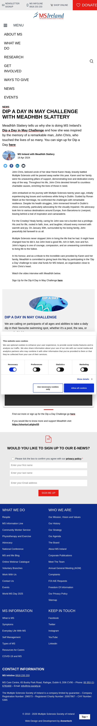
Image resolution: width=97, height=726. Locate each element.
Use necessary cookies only (48, 388)
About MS (13, 34)
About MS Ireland (57, 549)
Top (84, 717)
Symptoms (7, 624)
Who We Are (59, 510)
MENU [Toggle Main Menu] (18, 25)
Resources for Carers (13, 650)
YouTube (53, 637)
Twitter (51, 624)
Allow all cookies (79, 388)
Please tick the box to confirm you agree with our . (50, 458)
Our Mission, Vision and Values (64, 517)
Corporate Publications (60, 555)
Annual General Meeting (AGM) (64, 568)
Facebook (53, 618)
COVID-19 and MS (12, 656)
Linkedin (52, 643)
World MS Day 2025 (12, 593)
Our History (54, 523)
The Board (53, 542)
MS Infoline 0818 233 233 (36, 5)
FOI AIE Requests (57, 581)
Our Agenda (54, 536)
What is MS (8, 618)
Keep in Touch (61, 611)
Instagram (53, 630)
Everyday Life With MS (14, 630)
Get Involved (13, 68)
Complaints (54, 574)
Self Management (11, 637)
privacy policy (73, 458)
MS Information (17, 611)
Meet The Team (56, 562)
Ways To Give (16, 80)
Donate (89, 5)
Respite (6, 517)
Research (13, 57)
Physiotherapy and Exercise (16, 536)
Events (11, 97)
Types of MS (8, 643)
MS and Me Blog (10, 555)
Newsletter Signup (12, 5)
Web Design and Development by (48, 721)
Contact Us (8, 581)
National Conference (12, 549)
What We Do (12, 45)
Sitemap (52, 600)
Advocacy (7, 542)
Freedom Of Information (60, 587)
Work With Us (9, 574)
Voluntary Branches (12, 568)
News (9, 89)
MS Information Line (12, 523)
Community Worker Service (16, 530)
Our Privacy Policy (57, 593)
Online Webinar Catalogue (16, 562)
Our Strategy (55, 530)
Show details (83, 379)
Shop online (61, 5)
